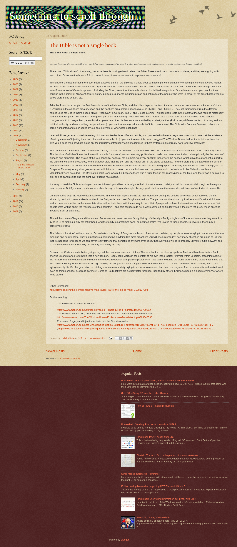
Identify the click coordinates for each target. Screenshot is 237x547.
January (20, 189)
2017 (16, 115)
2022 (16, 89)
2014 (16, 130)
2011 (16, 201)
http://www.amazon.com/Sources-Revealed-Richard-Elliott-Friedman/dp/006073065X (104, 309)
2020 (16, 99)
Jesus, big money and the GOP (153, 517)
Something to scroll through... (75, 16)
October (20, 150)
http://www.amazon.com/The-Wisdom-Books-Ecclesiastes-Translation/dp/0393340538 (104, 317)
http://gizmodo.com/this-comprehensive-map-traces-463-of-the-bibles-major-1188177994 (99, 289)
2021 (16, 94)
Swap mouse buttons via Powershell (140, 473)
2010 (16, 206)
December (21, 139)
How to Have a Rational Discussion (155, 405)
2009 (16, 211)
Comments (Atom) (70, 358)
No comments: (97, 338)
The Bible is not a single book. (84, 45)
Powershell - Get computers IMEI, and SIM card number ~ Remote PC (158, 380)
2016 (16, 120)
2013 (16, 135)
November (21, 145)
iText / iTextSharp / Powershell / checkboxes (144, 393)
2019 (16, 104)
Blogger (125, 539)
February (21, 184)
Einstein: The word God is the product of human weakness (167, 455)
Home (137, 351)
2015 (16, 125)
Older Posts (219, 351)
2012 (16, 196)
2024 (16, 79)
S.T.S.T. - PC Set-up (20, 42)
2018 (16, 110)
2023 (16, 84)
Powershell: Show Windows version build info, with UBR (166, 498)
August (20, 160)
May (18, 174)
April (18, 179)
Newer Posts (55, 351)
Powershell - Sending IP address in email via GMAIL (148, 424)
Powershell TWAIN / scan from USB (155, 437)
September (22, 155)
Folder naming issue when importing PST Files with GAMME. (153, 486)
